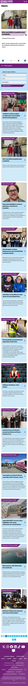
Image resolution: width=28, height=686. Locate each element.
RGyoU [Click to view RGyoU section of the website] (15, 658)
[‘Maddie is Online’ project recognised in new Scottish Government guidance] (14, 116)
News (25, 658)
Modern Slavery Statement (10, 674)
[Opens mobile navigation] (26, 1)
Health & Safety (20, 663)
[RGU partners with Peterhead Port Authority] (14, 567)
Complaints (19, 671)
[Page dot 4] (14, 60)
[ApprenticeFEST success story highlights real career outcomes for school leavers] (14, 522)
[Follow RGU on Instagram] (7, 647)
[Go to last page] (15, 639)
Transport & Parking (9, 665)
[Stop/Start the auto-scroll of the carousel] (18, 61)
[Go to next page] (13, 639)
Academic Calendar (9, 656)
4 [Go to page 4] (12, 636)
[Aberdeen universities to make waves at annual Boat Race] (14, 295)
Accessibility (22, 674)
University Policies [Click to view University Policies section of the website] (9, 663)
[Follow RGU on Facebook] (11, 647)
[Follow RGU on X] (3, 647)
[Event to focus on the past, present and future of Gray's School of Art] (14, 432)
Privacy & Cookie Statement (15, 669)
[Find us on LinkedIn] (15, 647)
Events (20, 658)
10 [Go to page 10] (26, 636)
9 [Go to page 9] (23, 636)
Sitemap (4, 669)
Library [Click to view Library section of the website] (3, 658)
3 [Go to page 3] (10, 636)
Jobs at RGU (14, 667)
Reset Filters (7, 85)
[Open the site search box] (24, 1)
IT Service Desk (20, 656)
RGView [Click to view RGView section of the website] (14, 660)
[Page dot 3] (12, 60)
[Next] (25, 61)
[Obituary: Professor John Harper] (14, 386)
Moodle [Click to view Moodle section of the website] (9, 658)
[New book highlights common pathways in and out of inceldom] (14, 206)
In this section (6, 65)
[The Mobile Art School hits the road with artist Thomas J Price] (14, 476)
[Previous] (3, 61)
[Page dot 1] (9, 60)
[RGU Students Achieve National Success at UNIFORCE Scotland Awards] (14, 251)
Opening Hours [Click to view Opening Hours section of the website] (20, 665)
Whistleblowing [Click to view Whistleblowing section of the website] (10, 671)
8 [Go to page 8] (21, 636)
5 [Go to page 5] (14, 636)
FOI (25, 669)
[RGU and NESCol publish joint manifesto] (14, 160)
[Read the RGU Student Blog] (13, 651)
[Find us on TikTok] (19, 647)
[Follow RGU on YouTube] (23, 647)
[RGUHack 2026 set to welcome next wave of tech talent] (14, 612)
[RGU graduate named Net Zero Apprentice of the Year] (14, 341)
